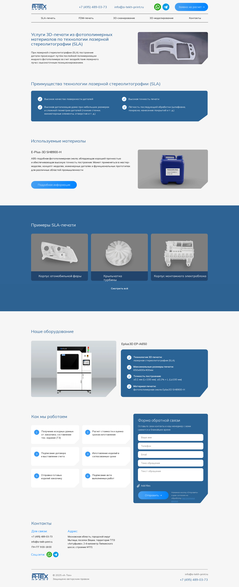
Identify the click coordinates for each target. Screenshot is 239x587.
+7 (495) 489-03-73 (93, 7)
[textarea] (170, 474)
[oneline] (170, 463)
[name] (170, 437)
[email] (170, 454)
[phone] (170, 446)
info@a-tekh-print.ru (129, 7)
